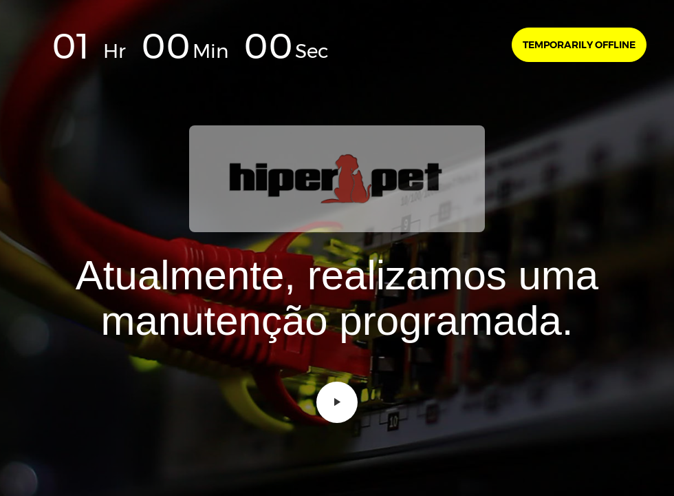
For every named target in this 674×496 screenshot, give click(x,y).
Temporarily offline (579, 45)
